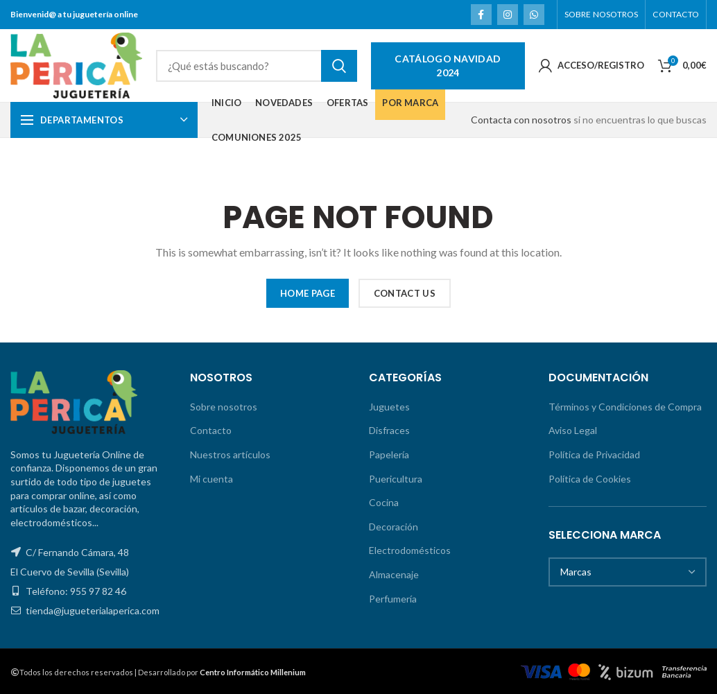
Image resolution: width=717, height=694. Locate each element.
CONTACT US (404, 293)
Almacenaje (394, 574)
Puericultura (395, 479)
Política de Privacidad (594, 454)
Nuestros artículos (230, 454)
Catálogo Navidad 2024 (448, 65)
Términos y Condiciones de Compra (625, 407)
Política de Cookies (589, 479)
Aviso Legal (572, 430)
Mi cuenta (211, 479)
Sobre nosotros (223, 407)
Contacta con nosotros (521, 119)
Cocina (384, 502)
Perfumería (393, 599)
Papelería (389, 454)
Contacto (211, 430)
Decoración (393, 526)
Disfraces (389, 430)
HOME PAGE (307, 293)
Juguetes (389, 407)
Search (339, 66)
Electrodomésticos (410, 550)
